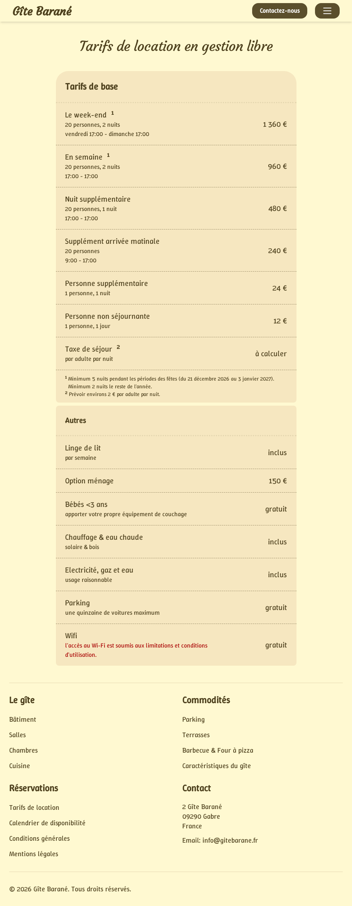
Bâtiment (22, 719)
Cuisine (19, 765)
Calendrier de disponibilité (47, 823)
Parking (193, 719)
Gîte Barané (41, 11)
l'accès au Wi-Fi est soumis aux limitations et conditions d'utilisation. (136, 650)
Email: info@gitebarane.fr (220, 840)
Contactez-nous (280, 11)
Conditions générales (39, 838)
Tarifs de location (34, 807)
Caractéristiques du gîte (216, 765)
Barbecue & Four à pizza (217, 750)
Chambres (23, 750)
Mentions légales (33, 853)
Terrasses (196, 734)
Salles (17, 734)
